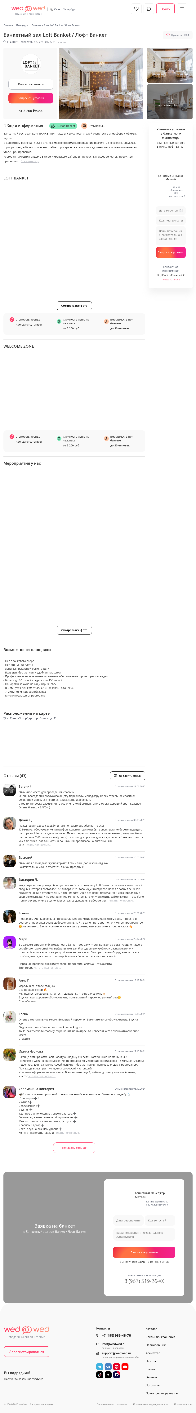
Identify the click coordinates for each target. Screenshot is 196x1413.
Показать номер (171, 279)
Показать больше (74, 1147)
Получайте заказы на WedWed (23, 1379)
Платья (150, 1361)
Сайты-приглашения (160, 1337)
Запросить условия (31, 98)
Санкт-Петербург (65, 9)
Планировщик (155, 1345)
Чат (149, 8)
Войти (165, 9)
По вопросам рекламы (161, 1393)
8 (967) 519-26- (171, 275)
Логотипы (152, 1385)
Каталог (151, 1329)
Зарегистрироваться (26, 1352)
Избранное (136, 8)
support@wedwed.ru (116, 1353)
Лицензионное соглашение (112, 1404)
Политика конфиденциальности (150, 1404)
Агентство (152, 1353)
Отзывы (151, 1377)
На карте (61, 42)
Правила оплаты (183, 1404)
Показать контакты (31, 84)
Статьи (150, 1369)
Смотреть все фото (74, 305)
